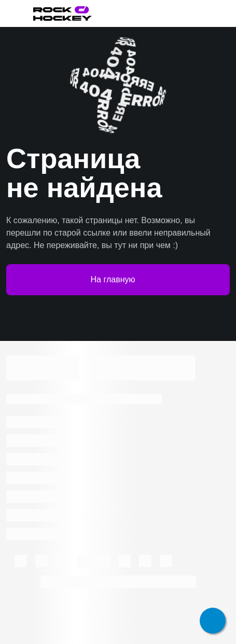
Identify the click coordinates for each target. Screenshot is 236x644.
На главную (118, 279)
